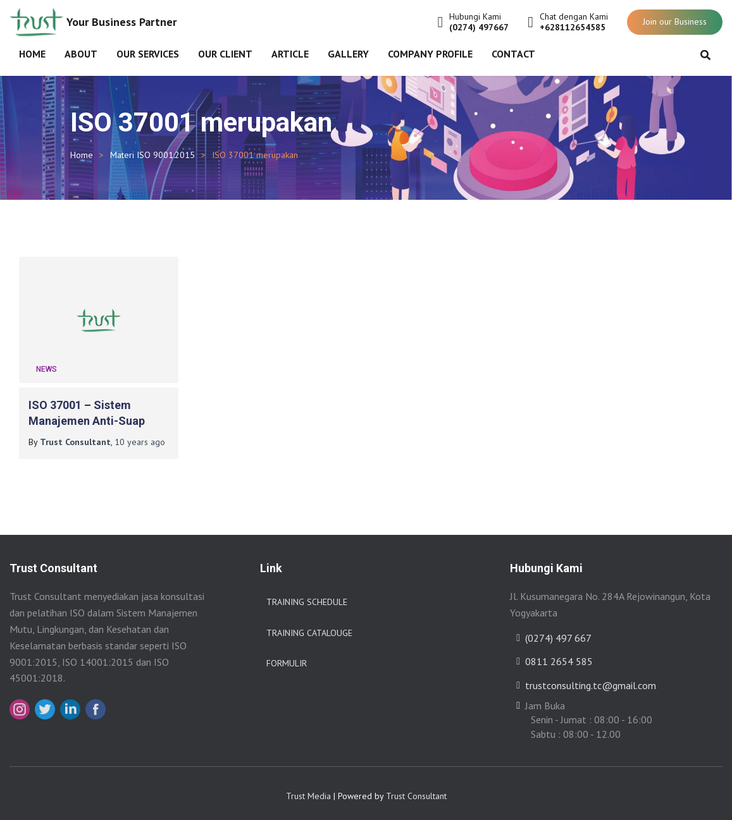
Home (32, 53)
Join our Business (675, 21)
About (81, 53)
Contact (513, 53)
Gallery (348, 53)
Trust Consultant (416, 791)
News (46, 364)
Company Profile (430, 53)
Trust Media (308, 791)
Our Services (147, 53)
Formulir (286, 658)
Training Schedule (306, 597)
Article (290, 53)
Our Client (225, 53)
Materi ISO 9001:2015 (152, 155)
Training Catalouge (309, 628)
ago (140, 437)
